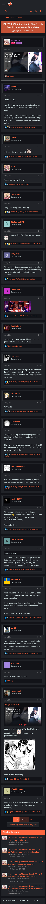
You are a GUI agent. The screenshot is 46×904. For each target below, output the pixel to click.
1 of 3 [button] (16, 819)
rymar (13, 137)
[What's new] (40, 11)
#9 (41, 335)
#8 (41, 298)
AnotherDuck (16, 580)
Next (24, 819)
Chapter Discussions (23, 842)
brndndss (15, 356)
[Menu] (3, 4)
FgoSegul (15, 663)
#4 (41, 176)
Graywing (15, 254)
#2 (41, 95)
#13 (41, 475)
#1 (41, 49)
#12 (41, 430)
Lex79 (13, 628)
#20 (41, 798)
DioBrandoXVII (17, 222)
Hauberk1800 (16, 499)
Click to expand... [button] (23, 725)
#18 (41, 672)
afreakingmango (18, 789)
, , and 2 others (24, 212)
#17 (41, 637)
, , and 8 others (22, 127)
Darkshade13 (16, 289)
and (14, 346)
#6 (41, 231)
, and (19, 184)
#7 (41, 263)
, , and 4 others (23, 156)
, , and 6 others (22, 569)
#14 (41, 508)
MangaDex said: (11, 705)
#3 (41, 146)
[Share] (38, 49)
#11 (41, 403)
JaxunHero (15, 394)
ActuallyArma (17, 539)
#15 (41, 548)
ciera (13, 167)
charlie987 (15, 421)
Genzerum (15, 194)
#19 (41, 700)
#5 (41, 203)
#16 (41, 589)
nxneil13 (14, 87)
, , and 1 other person (25, 618)
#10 (41, 365)
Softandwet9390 (18, 467)
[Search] (5, 11)
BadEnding (16, 326)
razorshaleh (16, 691)
